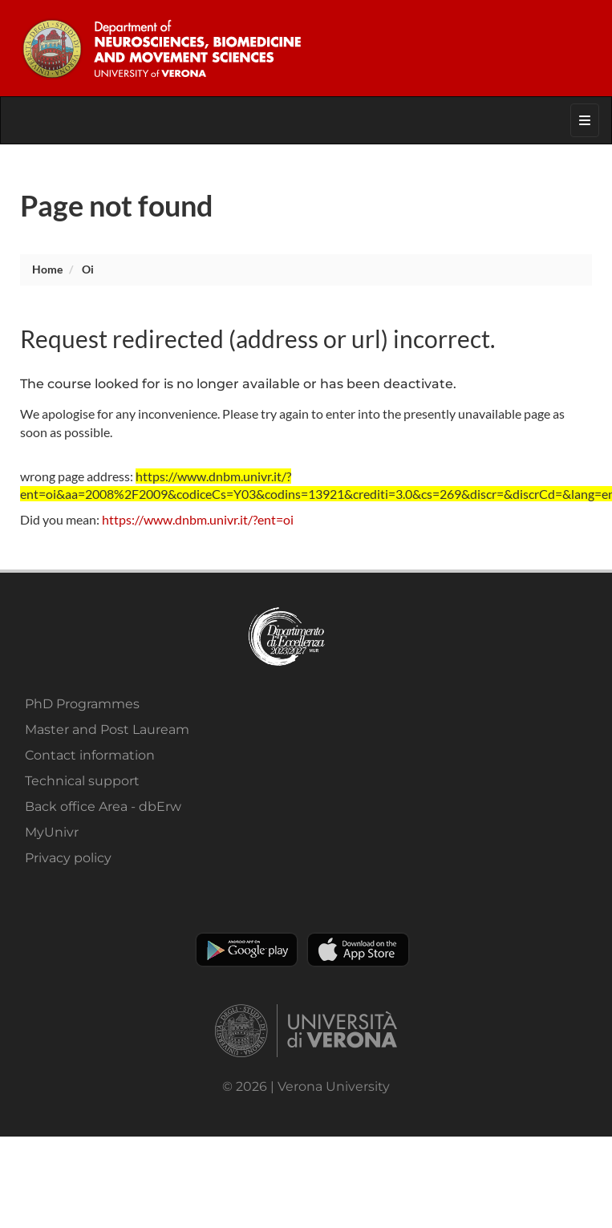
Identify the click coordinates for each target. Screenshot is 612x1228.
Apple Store (358, 950)
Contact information (90, 755)
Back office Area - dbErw (103, 806)
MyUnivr (52, 832)
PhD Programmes (82, 703)
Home (47, 269)
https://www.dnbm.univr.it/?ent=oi (198, 519)
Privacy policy (68, 857)
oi (88, 269)
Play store (247, 950)
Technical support (82, 780)
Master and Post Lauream (107, 729)
